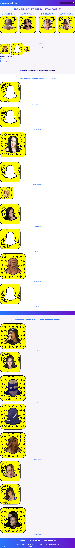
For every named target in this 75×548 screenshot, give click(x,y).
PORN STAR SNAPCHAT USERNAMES (47, 70)
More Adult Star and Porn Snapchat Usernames (37, 78)
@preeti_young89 (6, 61)
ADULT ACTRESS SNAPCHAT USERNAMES (32, 70)
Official (22, 70)
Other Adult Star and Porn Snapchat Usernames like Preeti (37, 319)
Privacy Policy (34, 541)
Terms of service (50, 541)
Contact (22, 541)
